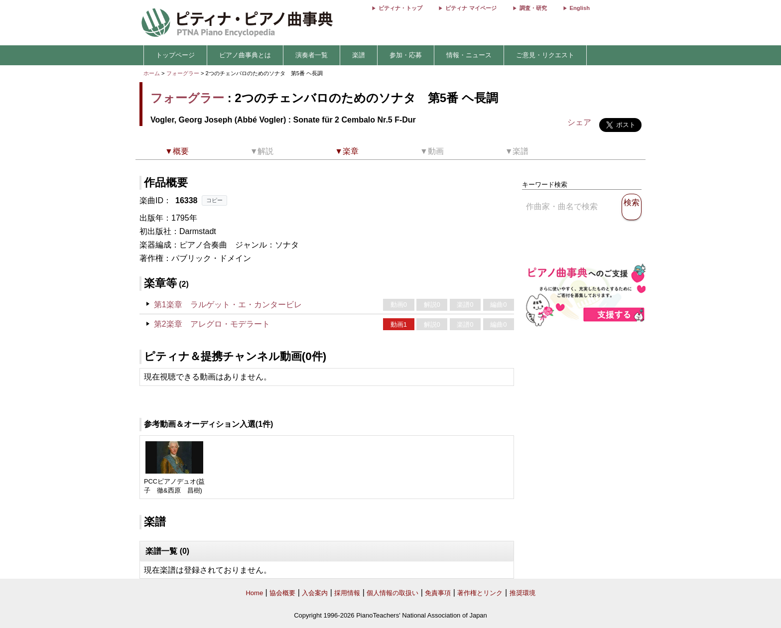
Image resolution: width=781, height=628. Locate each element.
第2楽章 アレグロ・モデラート (212, 324)
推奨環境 (522, 593)
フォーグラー (182, 73)
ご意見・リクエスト (545, 55)
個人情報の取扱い (392, 593)
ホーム (151, 73)
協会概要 (282, 593)
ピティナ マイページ (470, 8)
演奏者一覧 (311, 55)
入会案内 (315, 593)
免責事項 (438, 593)
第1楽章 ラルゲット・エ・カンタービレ (228, 304)
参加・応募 (406, 55)
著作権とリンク (480, 593)
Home (254, 593)
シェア (579, 122)
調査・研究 (533, 8)
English (580, 8)
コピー (214, 200)
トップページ (175, 55)
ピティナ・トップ (400, 8)
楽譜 (358, 55)
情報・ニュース (469, 55)
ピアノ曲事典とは (245, 55)
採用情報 (347, 593)
